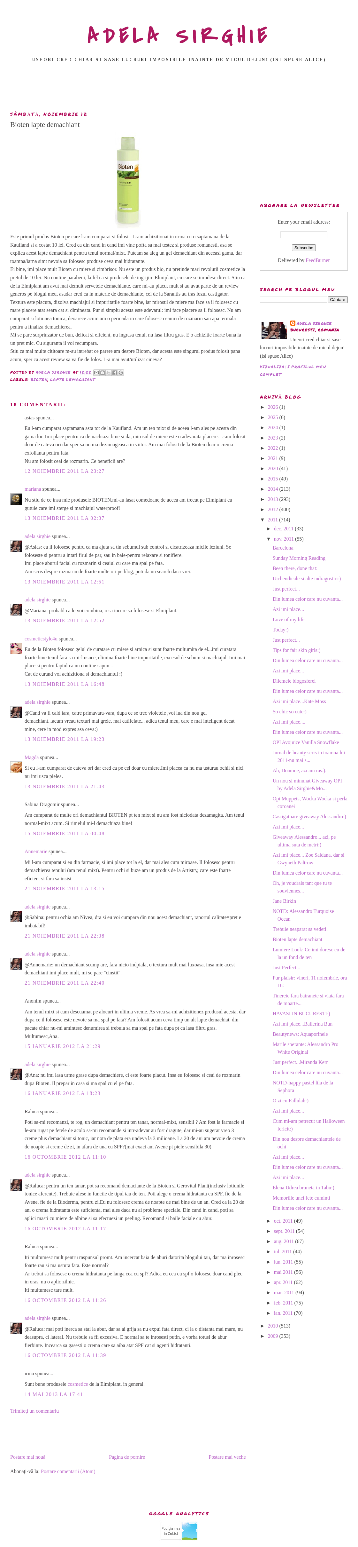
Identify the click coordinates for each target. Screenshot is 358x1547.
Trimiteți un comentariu (34, 1411)
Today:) (281, 629)
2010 (273, 1326)
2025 (273, 417)
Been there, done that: (295, 568)
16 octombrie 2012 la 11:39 (65, 1355)
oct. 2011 (284, 1221)
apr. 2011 (284, 1282)
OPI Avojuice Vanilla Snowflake (306, 742)
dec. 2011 (284, 528)
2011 (273, 519)
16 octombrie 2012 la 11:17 (65, 1228)
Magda (32, 757)
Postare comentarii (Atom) (68, 1471)
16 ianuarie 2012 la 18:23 (63, 1093)
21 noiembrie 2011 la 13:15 (65, 888)
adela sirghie (37, 536)
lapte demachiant (72, 379)
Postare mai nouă (27, 1457)
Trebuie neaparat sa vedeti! (300, 929)
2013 (273, 499)
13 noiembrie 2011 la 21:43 (65, 786)
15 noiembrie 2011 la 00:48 (65, 833)
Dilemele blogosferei (294, 681)
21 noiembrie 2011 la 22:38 (65, 936)
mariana (33, 489)
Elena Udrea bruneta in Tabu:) (303, 1187)
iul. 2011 (283, 1251)
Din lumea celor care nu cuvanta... (308, 599)
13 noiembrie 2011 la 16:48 (65, 684)
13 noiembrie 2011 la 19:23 (65, 739)
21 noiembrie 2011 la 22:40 (65, 983)
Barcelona (283, 548)
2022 (273, 448)
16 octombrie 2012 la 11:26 (65, 1300)
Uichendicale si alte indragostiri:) (307, 578)
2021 (273, 458)
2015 (273, 478)
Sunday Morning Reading (299, 558)
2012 (273, 509)
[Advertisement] (179, 88)
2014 (273, 489)
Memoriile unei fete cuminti (301, 1198)
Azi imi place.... (289, 722)
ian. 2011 (284, 1313)
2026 (273, 407)
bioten (39, 379)
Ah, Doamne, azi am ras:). (299, 770)
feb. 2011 (284, 1302)
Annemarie (36, 851)
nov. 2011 (284, 539)
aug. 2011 (284, 1241)
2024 (273, 427)
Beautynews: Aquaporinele (300, 1034)
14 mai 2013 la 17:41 (54, 1394)
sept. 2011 (285, 1231)
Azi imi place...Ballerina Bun (303, 1024)
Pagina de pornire (127, 1457)
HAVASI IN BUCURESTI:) (301, 1013)
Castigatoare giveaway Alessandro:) (309, 816)
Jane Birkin (284, 901)
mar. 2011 (284, 1292)
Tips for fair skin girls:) (297, 650)
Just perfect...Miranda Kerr (300, 1062)
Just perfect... (286, 588)
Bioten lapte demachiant (298, 939)
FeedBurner (318, 260)
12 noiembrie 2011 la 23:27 (65, 471)
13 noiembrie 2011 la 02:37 (65, 518)
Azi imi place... (288, 609)
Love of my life (289, 619)
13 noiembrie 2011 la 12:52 (65, 620)
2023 (273, 437)
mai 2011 (284, 1272)
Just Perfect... (286, 967)
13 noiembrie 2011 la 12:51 (65, 581)
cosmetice (78, 1384)
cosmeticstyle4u (41, 638)
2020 (273, 468)
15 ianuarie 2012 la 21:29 (63, 1046)
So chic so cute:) (290, 711)
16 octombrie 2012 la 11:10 (65, 1157)
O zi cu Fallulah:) (290, 1100)
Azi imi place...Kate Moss (299, 701)
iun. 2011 (284, 1262)
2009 (273, 1336)
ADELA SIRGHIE (179, 36)
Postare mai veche (227, 1457)
